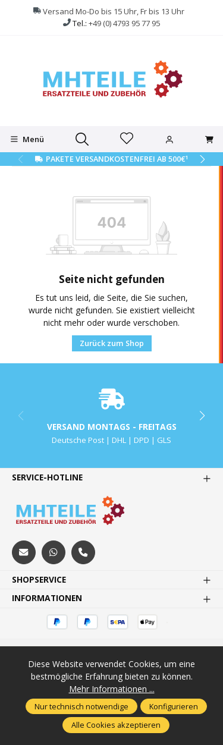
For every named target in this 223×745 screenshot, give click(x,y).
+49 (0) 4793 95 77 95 (124, 23)
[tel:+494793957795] (83, 552)
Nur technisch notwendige (81, 706)
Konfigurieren (173, 706)
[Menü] (27, 139)
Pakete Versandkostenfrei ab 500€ (117, 158)
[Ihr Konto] (169, 140)
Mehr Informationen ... (112, 688)
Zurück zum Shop (112, 343)
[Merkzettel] (126, 139)
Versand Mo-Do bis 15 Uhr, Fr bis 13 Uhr (113, 11)
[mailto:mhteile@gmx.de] (24, 552)
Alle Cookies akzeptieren (116, 724)
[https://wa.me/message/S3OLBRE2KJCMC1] (53, 552)
